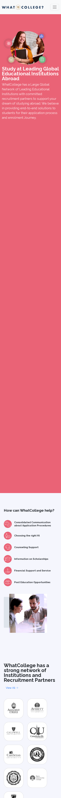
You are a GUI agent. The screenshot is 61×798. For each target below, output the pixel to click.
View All (12, 687)
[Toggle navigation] (54, 7)
